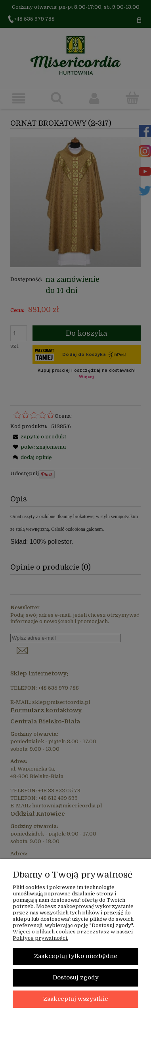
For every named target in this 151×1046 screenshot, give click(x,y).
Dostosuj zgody (76, 977)
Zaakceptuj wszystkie (75, 999)
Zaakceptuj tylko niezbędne (75, 956)
